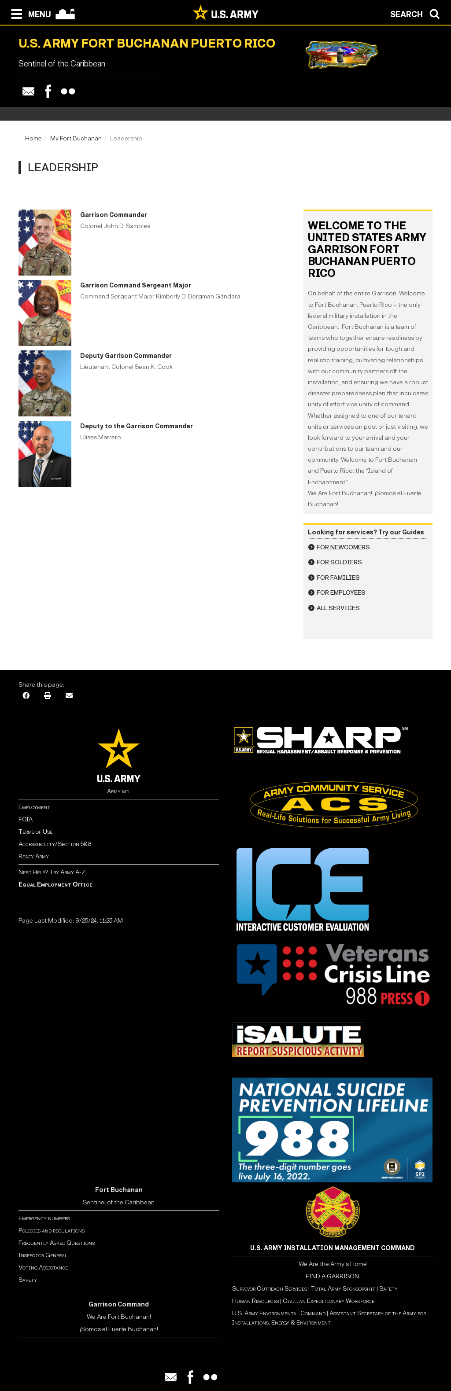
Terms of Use (35, 831)
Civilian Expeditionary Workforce (328, 1301)
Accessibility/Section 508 (54, 844)
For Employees (341, 592)
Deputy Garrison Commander (126, 356)
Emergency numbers (44, 1218)
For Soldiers (339, 562)
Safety (27, 1280)
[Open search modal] (417, 13)
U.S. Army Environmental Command (278, 1313)
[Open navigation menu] (29, 13)
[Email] (69, 695)
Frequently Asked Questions (56, 1243)
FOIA (25, 819)
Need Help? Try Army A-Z (51, 872)
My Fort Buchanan (76, 138)
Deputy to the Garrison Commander (136, 426)
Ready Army (33, 856)
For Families (338, 577)
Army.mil (119, 791)
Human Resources (255, 1301)
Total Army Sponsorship (343, 1288)
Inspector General (42, 1255)
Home (33, 138)
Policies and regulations (51, 1230)
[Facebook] (25, 695)
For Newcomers (343, 547)
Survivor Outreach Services (269, 1288)
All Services (338, 608)
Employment (34, 807)
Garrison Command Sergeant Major (135, 285)
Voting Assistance (43, 1267)
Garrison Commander (113, 215)
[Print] (47, 695)
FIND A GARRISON (332, 1276)
